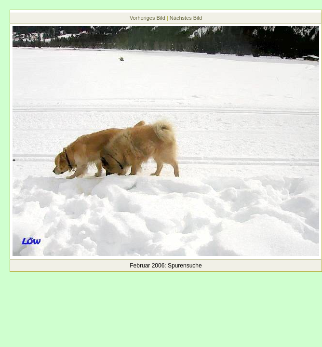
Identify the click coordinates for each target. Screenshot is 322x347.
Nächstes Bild (186, 18)
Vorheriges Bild (147, 18)
